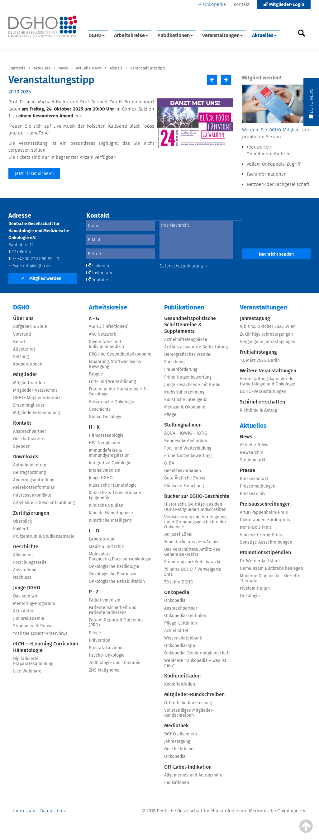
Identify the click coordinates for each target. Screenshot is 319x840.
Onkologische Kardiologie (114, 566)
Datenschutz (53, 811)
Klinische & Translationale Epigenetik (115, 495)
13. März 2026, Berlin (260, 360)
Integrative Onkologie (110, 462)
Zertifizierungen (31, 513)
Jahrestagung (177, 741)
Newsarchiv (251, 452)
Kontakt (242, 4)
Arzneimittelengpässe (185, 339)
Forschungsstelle (30, 562)
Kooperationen (27, 364)
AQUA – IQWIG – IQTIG (185, 433)
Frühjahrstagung (258, 352)
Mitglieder (25, 374)
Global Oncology (105, 416)
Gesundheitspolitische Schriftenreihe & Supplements (190, 324)
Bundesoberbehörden (185, 440)
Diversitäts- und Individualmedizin (106, 344)
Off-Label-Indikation (188, 767)
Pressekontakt (254, 478)
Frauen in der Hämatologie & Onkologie (117, 391)
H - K (94, 427)
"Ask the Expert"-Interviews (40, 633)
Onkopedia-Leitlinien (185, 615)
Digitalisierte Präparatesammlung (33, 661)
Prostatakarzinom (106, 647)
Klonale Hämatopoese (111, 513)
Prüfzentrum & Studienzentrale (43, 536)
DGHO (96, 35)
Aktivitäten (24, 611)
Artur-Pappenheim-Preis (264, 512)
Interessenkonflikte (32, 495)
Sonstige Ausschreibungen (266, 542)
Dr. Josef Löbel (178, 534)
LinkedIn (97, 265)
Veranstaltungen (222, 35)
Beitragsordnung (29, 472)
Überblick (22, 521)
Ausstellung (24, 570)
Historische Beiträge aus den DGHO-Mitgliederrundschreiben (195, 507)
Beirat (19, 341)
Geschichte (25, 547)
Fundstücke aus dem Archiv (191, 542)
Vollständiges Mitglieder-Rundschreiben (189, 713)
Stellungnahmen (183, 425)
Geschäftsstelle (28, 438)
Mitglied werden (41, 278)
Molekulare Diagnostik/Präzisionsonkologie (120, 556)
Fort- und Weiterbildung (112, 381)
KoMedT (21, 528)
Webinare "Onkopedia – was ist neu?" (195, 663)
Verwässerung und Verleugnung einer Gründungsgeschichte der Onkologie (195, 522)
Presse (247, 470)
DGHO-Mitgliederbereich (37, 397)
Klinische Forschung (184, 485)
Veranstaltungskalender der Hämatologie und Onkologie (267, 381)
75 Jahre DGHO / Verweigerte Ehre (192, 572)
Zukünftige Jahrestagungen (266, 334)
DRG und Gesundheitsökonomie (120, 354)
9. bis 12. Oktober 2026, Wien (268, 326)
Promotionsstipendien (265, 552)
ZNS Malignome (104, 670)
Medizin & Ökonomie (184, 407)
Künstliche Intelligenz (110, 520)
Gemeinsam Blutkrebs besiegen (271, 568)
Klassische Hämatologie (113, 485)
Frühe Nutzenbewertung (188, 377)
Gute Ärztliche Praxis (184, 478)
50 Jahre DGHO (178, 582)
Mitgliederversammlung (36, 412)
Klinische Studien (106, 505)
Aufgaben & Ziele (30, 326)
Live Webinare (27, 671)
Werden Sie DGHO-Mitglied (271, 130)
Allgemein (23, 555)
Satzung (21, 356)
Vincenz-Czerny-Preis (261, 534)
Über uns (23, 318)
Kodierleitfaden (182, 676)
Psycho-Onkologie (107, 655)
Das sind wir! (25, 596)
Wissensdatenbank (183, 638)
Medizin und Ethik (106, 546)
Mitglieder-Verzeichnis (35, 390)
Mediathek (176, 726)
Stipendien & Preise (33, 626)
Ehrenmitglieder (29, 405)
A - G (94, 318)
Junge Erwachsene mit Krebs (192, 384)
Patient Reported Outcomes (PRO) (116, 622)
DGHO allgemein (180, 734)
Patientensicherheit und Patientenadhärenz (112, 610)
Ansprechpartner (29, 431)
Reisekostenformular (34, 487)
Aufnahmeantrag (29, 465)
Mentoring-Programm (34, 603)
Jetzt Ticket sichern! (34, 173)
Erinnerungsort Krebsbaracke (192, 561)
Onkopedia (214, 4)
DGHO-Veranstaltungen (263, 391)
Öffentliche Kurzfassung (188, 703)
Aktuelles (264, 35)
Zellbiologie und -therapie (114, 662)
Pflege (95, 632)
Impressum (25, 811)
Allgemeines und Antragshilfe (193, 775)
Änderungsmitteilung (33, 480)
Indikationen (176, 782)
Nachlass (22, 577)
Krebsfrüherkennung (184, 392)
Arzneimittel (176, 630)
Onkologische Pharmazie (113, 574)
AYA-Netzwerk (102, 334)
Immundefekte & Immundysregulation (109, 453)
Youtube (97, 279)
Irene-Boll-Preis (256, 527)
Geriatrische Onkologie (111, 401)
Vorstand (22, 334)
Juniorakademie (28, 618)
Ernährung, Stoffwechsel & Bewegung (115, 364)
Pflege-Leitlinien (180, 623)
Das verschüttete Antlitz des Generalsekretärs (192, 552)
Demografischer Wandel (188, 354)
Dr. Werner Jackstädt (260, 561)
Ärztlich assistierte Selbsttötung (196, 347)
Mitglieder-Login (284, 4)
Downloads (25, 457)
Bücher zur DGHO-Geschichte (197, 496)
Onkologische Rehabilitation (117, 581)
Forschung (174, 362)
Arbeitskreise (131, 35)
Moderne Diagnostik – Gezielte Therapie (270, 578)
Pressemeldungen (257, 486)
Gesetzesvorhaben (182, 470)
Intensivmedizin (104, 470)
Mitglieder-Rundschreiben (194, 694)
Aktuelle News (254, 444)
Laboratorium (102, 539)
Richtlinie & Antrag (258, 410)
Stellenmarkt (252, 460)
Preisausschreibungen (265, 504)
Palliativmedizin (104, 600)
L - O (94, 531)
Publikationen (175, 35)
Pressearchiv (252, 493)
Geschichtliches (180, 749)
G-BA (169, 463)
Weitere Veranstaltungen (268, 371)
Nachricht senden (276, 254)
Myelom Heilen (255, 588)
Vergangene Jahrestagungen (267, 341)
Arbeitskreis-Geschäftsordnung (44, 502)
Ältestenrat (24, 349)
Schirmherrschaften (262, 402)
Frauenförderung (180, 369)
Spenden (22, 446)
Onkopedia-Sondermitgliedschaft (197, 653)
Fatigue (96, 374)
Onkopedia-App (179, 645)
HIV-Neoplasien (104, 443)
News (246, 437)
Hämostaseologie (106, 435)
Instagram (99, 273)
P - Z (94, 592)
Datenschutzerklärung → (184, 266)
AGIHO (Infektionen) (109, 326)
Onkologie (250, 595)
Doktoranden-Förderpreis (265, 519)
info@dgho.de (37, 265)
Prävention (99, 640)
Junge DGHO (26, 588)
